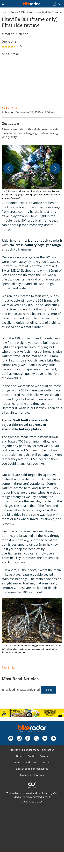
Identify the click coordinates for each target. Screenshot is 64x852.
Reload (48, 689)
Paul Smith (9, 667)
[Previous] (8, 168)
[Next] (55, 168)
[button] (32, 172)
